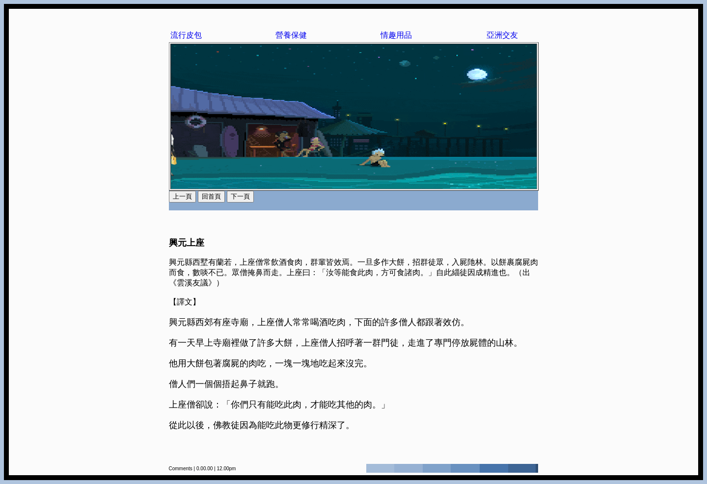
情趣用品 (396, 35)
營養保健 (291, 35)
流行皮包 (186, 35)
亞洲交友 (502, 35)
